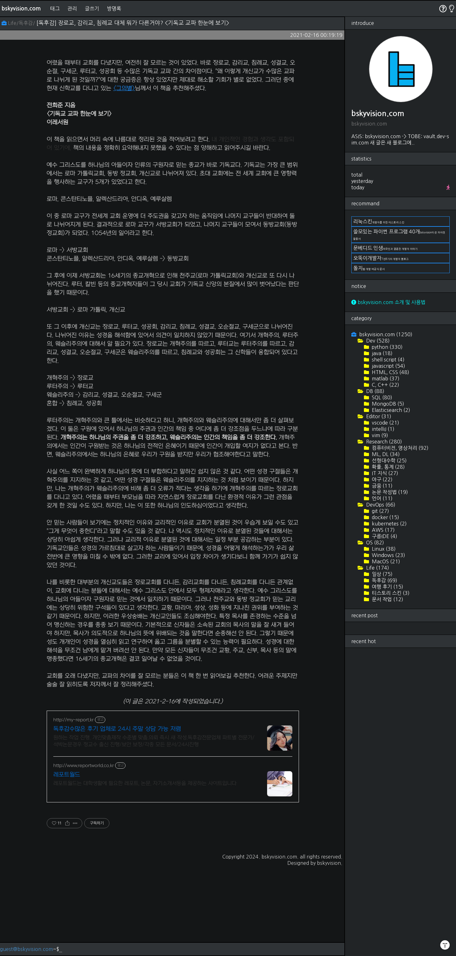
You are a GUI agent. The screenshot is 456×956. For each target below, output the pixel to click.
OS (374, 542)
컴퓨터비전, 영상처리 (400, 447)
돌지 (369, 268)
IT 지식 (384, 473)
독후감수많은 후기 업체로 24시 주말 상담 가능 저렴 (117, 817)
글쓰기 (92, 8)
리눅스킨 (378, 221)
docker (385, 517)
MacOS (385, 561)
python (387, 346)
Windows (388, 555)
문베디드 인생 (385, 247)
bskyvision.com (21, 8)
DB (374, 391)
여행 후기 (387, 586)
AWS (383, 529)
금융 (382, 485)
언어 (382, 498)
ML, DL (385, 454)
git (380, 510)
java (382, 353)
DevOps (380, 504)
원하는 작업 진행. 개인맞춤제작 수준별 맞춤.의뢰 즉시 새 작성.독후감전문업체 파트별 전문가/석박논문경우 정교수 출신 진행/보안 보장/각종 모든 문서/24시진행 (153, 829)
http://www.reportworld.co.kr (83, 854)
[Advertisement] (173, 96)
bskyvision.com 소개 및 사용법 (388, 302)
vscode (385, 422)
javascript (388, 365)
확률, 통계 (388, 466)
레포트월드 (66, 863)
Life (377, 567)
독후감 (384, 580)
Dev (377, 340)
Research (383, 441)
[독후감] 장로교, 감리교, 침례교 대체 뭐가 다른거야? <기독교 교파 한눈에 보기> (132, 23)
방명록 (114, 8)
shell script (388, 359)
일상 (382, 574)
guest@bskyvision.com (26, 949)
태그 (55, 8)
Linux (383, 548)
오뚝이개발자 (381, 258)
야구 (382, 479)
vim (379, 435)
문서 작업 (387, 599)
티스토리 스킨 (390, 592)
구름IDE (384, 536)
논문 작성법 (389, 492)
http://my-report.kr (73, 808)
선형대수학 (389, 460)
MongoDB (387, 403)
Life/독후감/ (19, 23)
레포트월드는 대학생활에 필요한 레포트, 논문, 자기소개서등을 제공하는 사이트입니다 (145, 872)
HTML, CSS (390, 372)
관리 (72, 8)
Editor (378, 416)
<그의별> (124, 176)
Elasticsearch (390, 410)
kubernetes (389, 523)
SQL (381, 397)
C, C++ (385, 384)
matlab (385, 378)
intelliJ (383, 428)
